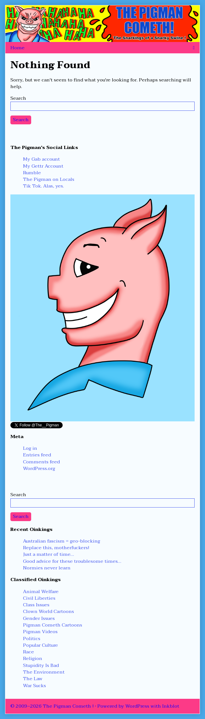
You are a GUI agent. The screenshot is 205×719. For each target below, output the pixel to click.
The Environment (44, 672)
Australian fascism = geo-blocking (61, 541)
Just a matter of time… (48, 554)
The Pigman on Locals (48, 179)
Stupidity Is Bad (41, 665)
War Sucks (34, 685)
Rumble (32, 173)
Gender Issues (39, 618)
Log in (30, 448)
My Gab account (41, 159)
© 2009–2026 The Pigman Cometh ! (52, 706)
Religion (32, 658)
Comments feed (41, 462)
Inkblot (170, 706)
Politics (31, 638)
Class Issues (36, 605)
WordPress (137, 706)
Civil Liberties (39, 598)
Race (28, 652)
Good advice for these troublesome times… (72, 561)
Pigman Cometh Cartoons (52, 625)
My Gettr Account (43, 166)
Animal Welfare (41, 591)
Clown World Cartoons (48, 611)
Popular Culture (40, 645)
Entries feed (37, 455)
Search (18, 98)
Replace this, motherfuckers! (56, 548)
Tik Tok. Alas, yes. (43, 186)
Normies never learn (47, 568)
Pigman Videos (40, 631)
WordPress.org (39, 468)
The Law (33, 678)
